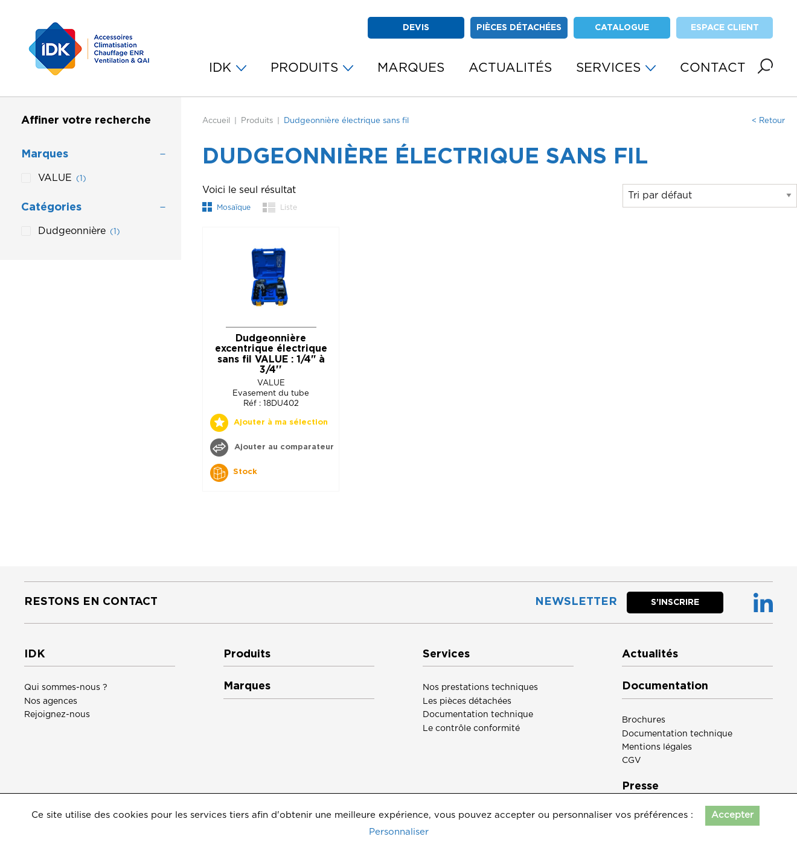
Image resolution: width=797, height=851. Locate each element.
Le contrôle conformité (471, 728)
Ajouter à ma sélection (281, 422)
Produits (257, 121)
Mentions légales (657, 747)
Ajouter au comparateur (283, 447)
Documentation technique (478, 714)
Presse (640, 786)
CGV (631, 760)
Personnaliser (399, 832)
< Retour (768, 121)
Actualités (650, 654)
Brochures (643, 720)
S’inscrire (675, 602)
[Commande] (710, 195)
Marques (246, 686)
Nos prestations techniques (480, 687)
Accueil (216, 121)
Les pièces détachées (467, 701)
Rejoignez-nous (57, 714)
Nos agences (50, 701)
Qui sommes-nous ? (65, 687)
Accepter (732, 815)
